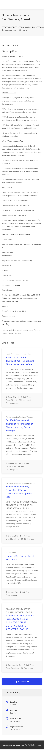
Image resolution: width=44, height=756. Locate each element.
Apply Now (22, 681)
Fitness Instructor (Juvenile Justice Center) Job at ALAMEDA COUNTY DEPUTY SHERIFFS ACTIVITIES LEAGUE (20, 622)
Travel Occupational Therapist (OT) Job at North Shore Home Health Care (20, 361)
